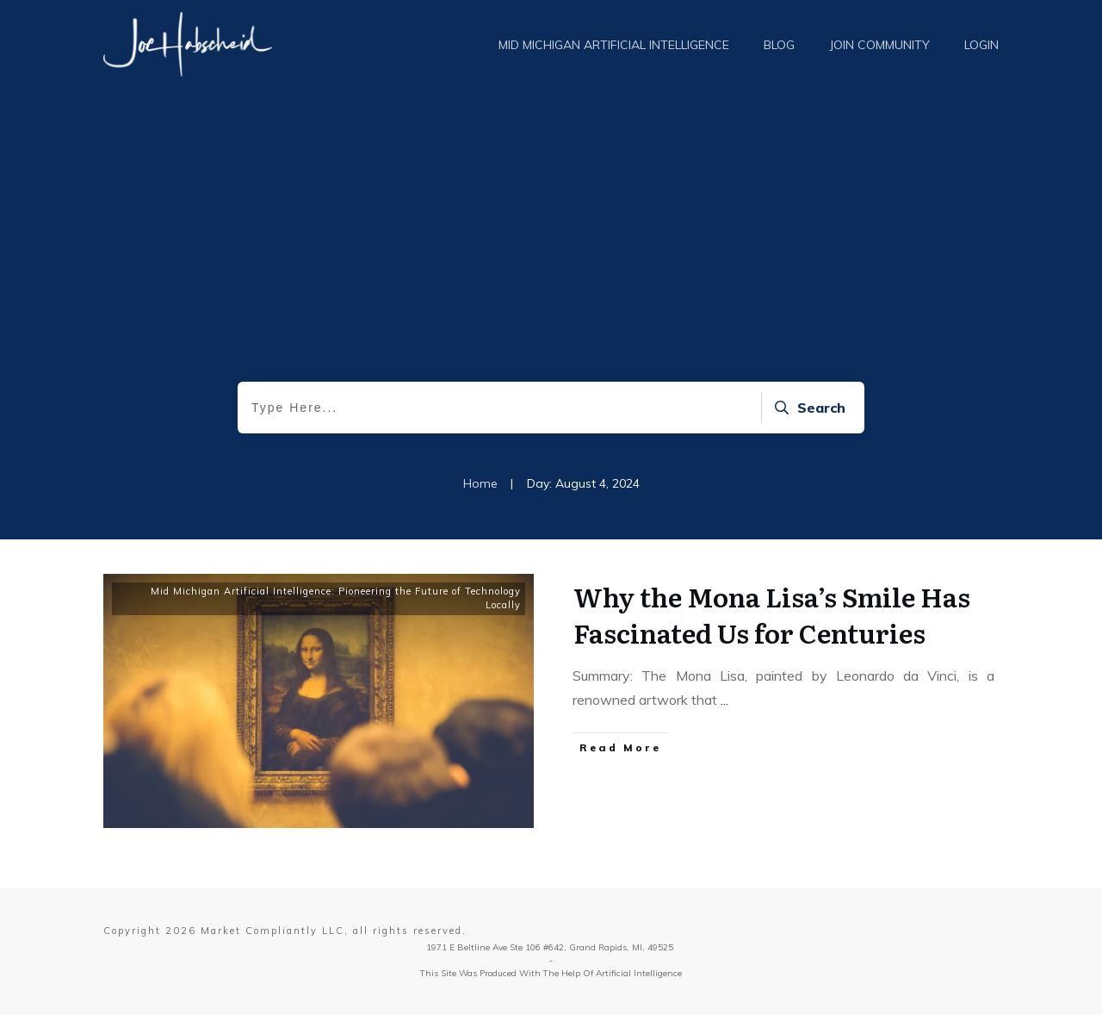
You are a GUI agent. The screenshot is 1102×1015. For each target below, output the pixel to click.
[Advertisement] (551, 252)
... (724, 699)
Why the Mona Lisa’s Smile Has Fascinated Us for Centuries (771, 614)
